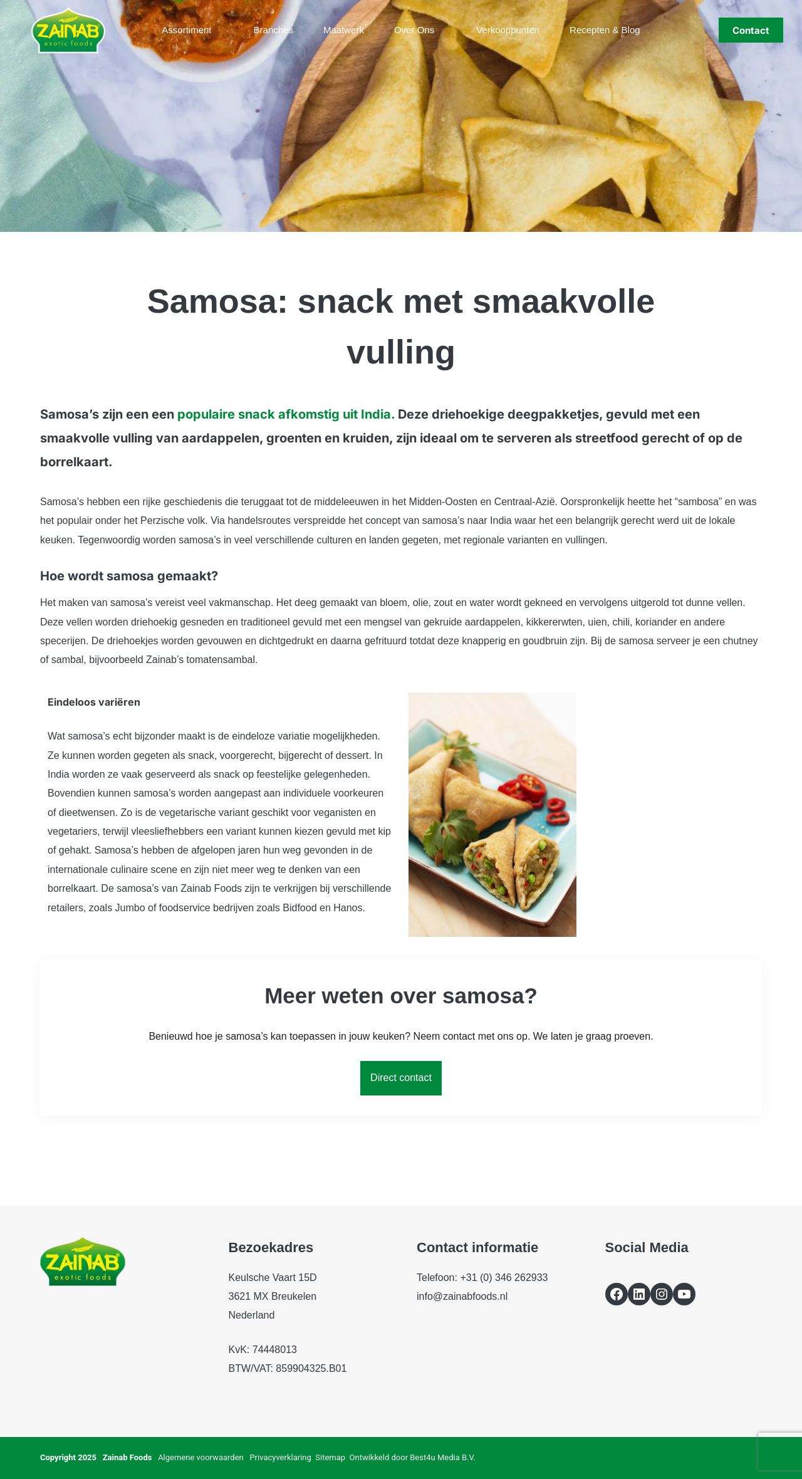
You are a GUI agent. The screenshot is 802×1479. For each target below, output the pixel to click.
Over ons (422, 30)
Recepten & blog (605, 29)
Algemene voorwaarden (201, 1457)
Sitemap (330, 1457)
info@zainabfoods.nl (462, 1296)
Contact (750, 30)
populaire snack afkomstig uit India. (286, 414)
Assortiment (195, 30)
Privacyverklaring (280, 1457)
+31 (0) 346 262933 (504, 1277)
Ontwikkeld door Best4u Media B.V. (413, 1457)
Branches (273, 29)
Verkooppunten (507, 29)
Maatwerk (343, 29)
